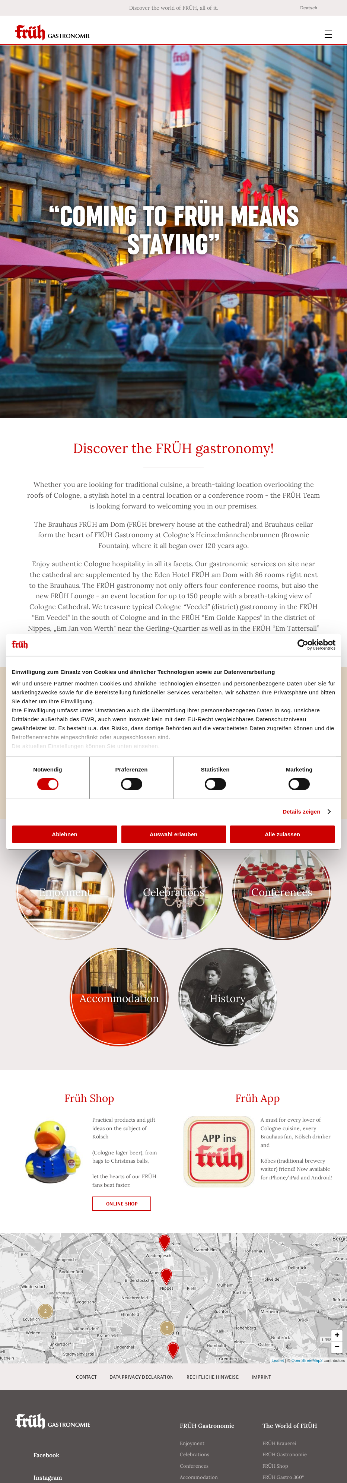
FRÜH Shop (275, 1466)
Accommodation (199, 1477)
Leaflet (278, 1360)
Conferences (194, 1466)
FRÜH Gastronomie (284, 1454)
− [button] (337, 1347)
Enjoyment (192, 1443)
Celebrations (194, 1454)
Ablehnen (64, 834)
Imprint (261, 1376)
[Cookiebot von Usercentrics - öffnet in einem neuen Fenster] (302, 644)
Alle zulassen (282, 834)
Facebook (46, 1455)
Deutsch (308, 7)
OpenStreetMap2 (307, 1360)
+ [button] (337, 1335)
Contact (86, 1376)
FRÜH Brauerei (279, 1443)
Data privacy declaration (141, 1376)
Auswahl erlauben (173, 834)
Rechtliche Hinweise (213, 1376)
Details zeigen (301, 811)
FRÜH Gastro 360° (283, 1477)
